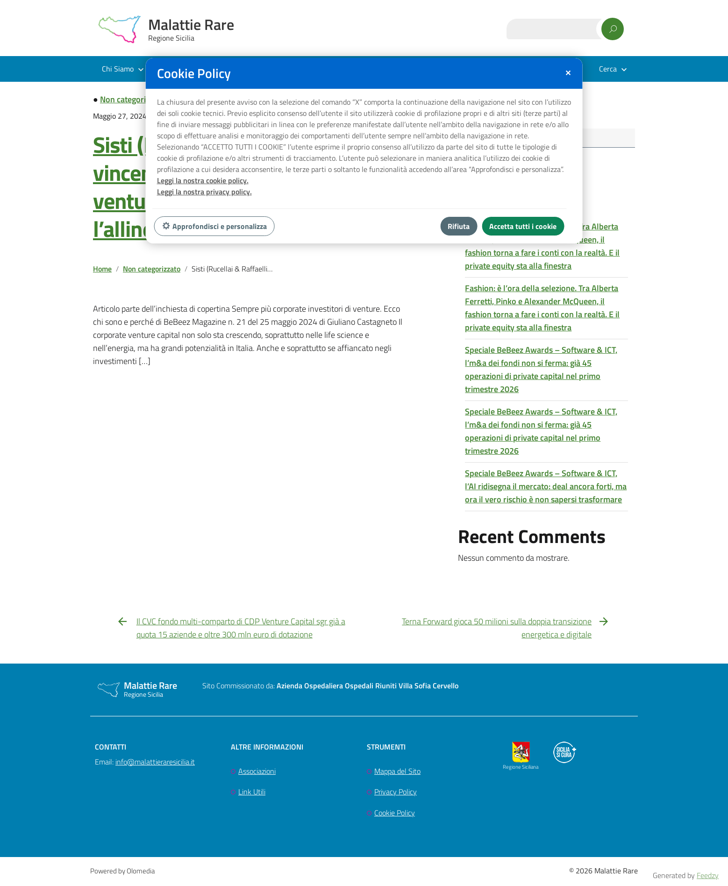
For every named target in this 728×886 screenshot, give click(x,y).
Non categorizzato (132, 99)
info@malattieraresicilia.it (155, 763)
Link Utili (251, 793)
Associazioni (257, 772)
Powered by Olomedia (122, 872)
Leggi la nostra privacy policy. (204, 191)
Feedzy (708, 875)
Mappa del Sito (397, 772)
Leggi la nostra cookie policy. (203, 180)
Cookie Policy (394, 814)
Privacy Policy (395, 793)
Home (102, 268)
